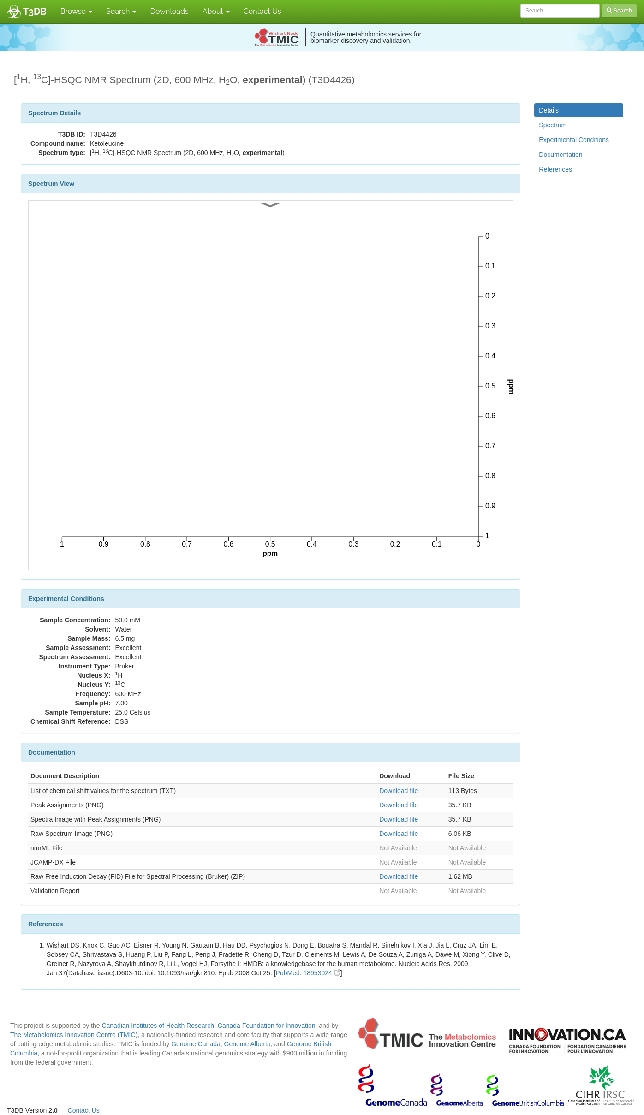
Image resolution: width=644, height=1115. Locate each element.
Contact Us (262, 11)
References (555, 169)
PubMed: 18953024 (308, 973)
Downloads (169, 11)
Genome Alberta (247, 1044)
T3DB (35, 11)
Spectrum (552, 125)
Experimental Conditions (574, 139)
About (216, 11)
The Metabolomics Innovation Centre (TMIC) (73, 1034)
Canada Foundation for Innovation (267, 1025)
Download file (398, 790)
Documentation (560, 154)
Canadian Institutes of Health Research (157, 1025)
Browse (76, 11)
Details (549, 110)
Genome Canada (196, 1044)
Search (121, 11)
